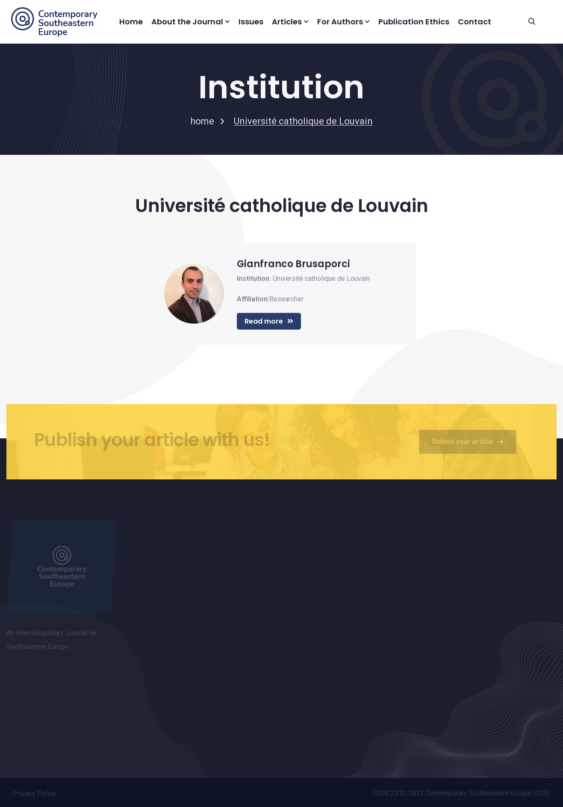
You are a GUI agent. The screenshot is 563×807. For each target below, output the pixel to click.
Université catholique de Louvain (321, 279)
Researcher (286, 300)
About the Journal (187, 21)
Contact (474, 21)
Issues (251, 21)
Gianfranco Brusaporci (293, 264)
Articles (287, 21)
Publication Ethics (413, 21)
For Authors (340, 21)
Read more (269, 322)
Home (131, 21)
